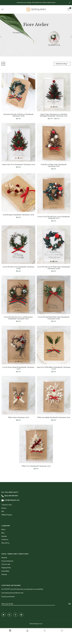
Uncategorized (18, 33)
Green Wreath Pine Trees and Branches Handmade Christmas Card (18, 318)
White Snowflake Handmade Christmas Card (53, 417)
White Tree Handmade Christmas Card (36, 466)
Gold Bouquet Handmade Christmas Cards (18, 215)
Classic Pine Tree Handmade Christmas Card (18, 164)
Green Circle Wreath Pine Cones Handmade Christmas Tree (54, 217)
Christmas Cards (54, 45)
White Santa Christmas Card (18, 417)
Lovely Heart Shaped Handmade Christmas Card (18, 368)
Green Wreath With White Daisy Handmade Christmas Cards (53, 318)
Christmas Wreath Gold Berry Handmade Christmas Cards (18, 115)
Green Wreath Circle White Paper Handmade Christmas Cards (53, 267)
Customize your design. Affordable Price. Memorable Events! (36, 2)
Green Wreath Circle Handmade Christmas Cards (18, 267)
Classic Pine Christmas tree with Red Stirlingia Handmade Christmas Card (53, 115)
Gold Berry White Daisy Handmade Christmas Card (54, 165)
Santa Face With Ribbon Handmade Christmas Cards (53, 368)
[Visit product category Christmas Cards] (54, 37)
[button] (69, 9)
